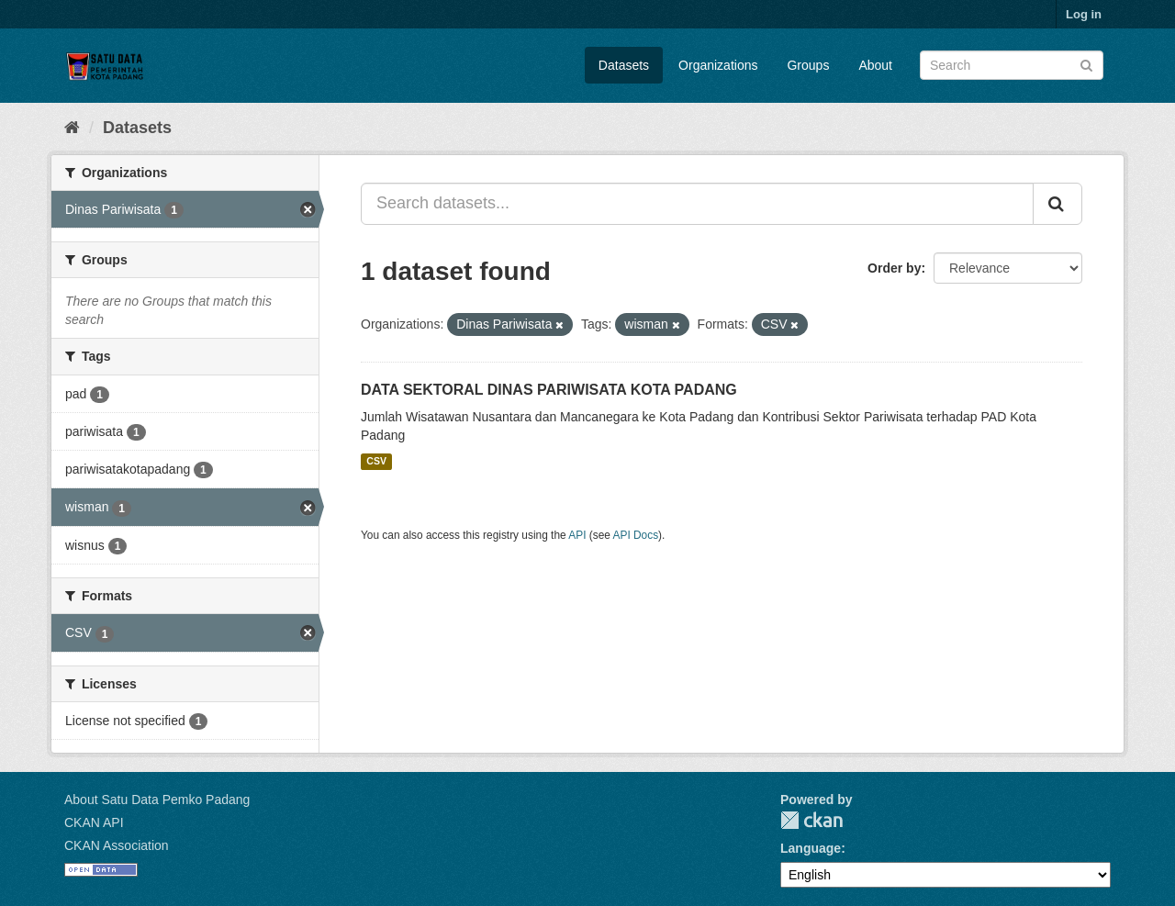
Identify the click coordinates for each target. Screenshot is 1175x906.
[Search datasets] (1011, 65)
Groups (808, 65)
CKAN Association (116, 845)
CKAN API (94, 822)
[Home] (72, 127)
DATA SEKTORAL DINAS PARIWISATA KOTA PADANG (549, 389)
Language (810, 848)
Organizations (717, 65)
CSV (376, 461)
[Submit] (1086, 64)
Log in (1084, 14)
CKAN (811, 820)
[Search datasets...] (697, 204)
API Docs (636, 535)
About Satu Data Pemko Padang (157, 799)
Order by (894, 268)
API (577, 535)
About (875, 65)
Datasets (624, 65)
